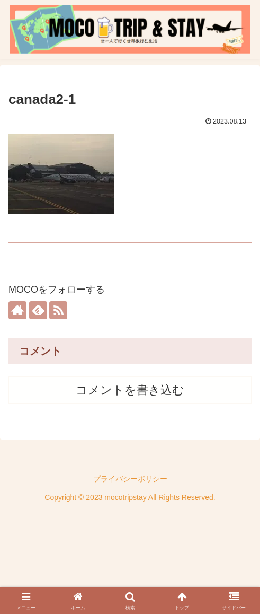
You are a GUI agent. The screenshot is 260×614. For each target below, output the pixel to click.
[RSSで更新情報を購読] (58, 310)
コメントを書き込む (130, 390)
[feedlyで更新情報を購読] (38, 310)
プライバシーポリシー (130, 479)
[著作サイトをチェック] (17, 310)
